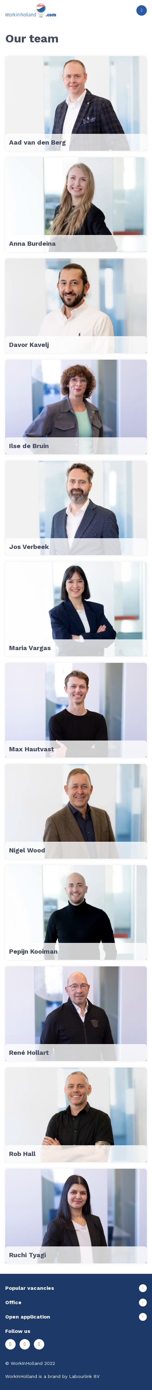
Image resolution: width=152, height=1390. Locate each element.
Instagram (10, 1344)
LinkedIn (39, 1344)
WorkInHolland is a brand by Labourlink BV (52, 1376)
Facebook (25, 1344)
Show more (76, 1288)
